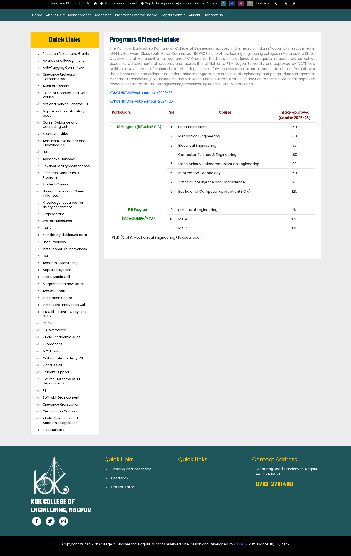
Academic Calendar (59, 159)
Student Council (55, 184)
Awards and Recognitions (63, 61)
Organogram (53, 214)
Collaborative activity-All (63, 358)
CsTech (240, 544)
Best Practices (54, 242)
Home (37, 15)
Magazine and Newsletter (63, 284)
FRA (45, 256)
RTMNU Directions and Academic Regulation (60, 420)
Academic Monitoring (60, 263)
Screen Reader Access (200, 3)
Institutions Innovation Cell (64, 305)
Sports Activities (56, 134)
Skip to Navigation (159, 3)
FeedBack (119, 478)
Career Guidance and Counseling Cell (60, 124)
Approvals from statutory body (63, 113)
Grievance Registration (61, 404)
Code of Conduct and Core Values (65, 95)
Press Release (54, 430)
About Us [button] (54, 15)
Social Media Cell (56, 277)
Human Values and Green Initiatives (63, 193)
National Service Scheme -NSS (67, 104)
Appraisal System (57, 270)
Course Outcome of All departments (61, 381)
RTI (45, 390)
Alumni (194, 15)
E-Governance (54, 330)
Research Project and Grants (66, 54)
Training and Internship (131, 469)
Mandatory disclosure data (65, 235)
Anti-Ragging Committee (63, 67)
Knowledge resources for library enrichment (63, 205)
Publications (52, 344)
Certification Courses (60, 411)
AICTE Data (52, 351)
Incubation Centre (57, 298)
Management (79, 15)
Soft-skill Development (61, 397)
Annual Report (54, 291)
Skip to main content (121, 3)
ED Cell (48, 323)
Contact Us (213, 15)
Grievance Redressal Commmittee (59, 76)
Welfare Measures (57, 221)
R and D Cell (52, 365)
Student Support (56, 372)
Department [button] (172, 15)
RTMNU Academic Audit (62, 337)
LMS (46, 152)
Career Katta (122, 487)
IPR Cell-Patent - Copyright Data (64, 314)
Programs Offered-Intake (136, 15)
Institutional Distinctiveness (65, 249)
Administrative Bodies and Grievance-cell (64, 143)
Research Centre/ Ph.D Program (61, 175)
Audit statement (56, 86)
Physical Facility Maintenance (66, 166)
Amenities (103, 15)
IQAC (47, 228)
